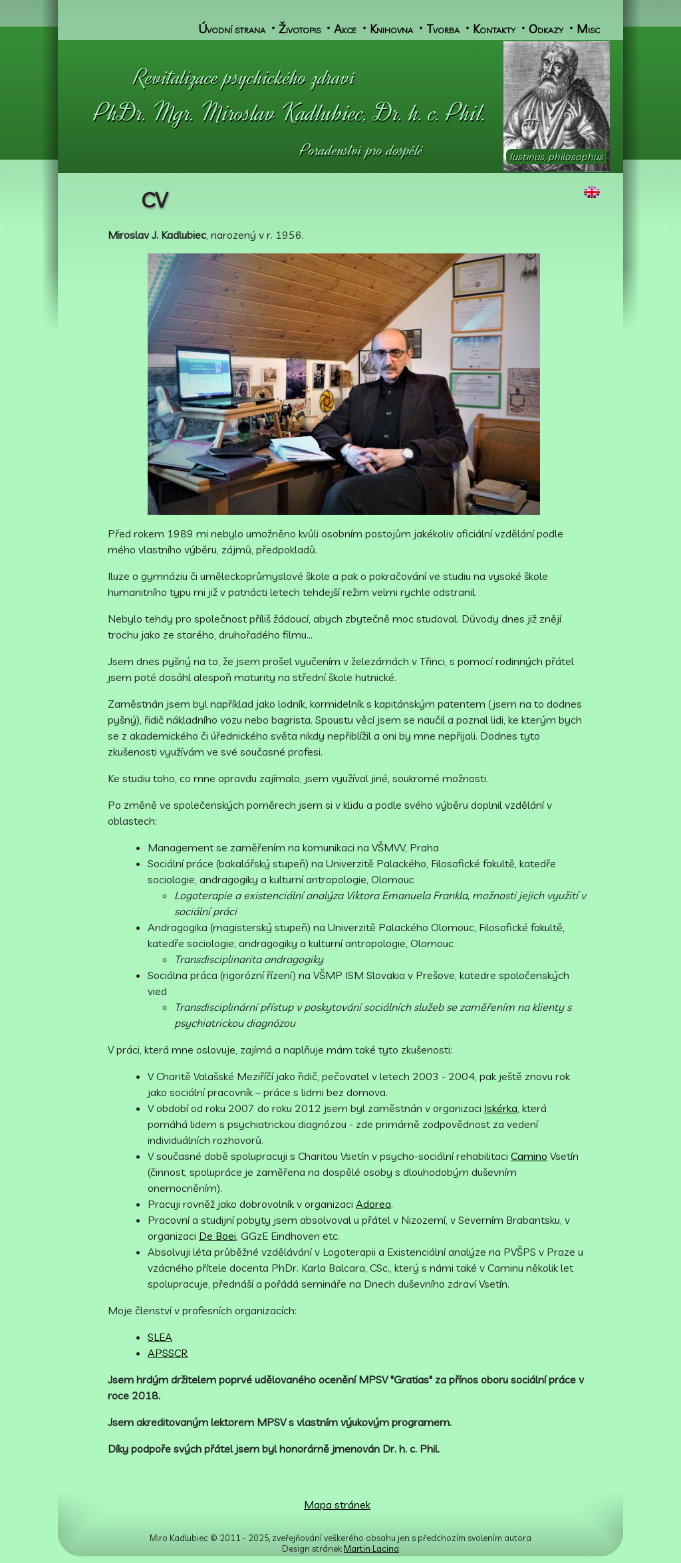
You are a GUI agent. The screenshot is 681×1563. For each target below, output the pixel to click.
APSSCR (168, 1352)
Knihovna (391, 28)
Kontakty (494, 28)
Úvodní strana (231, 28)
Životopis (300, 28)
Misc (588, 28)
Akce (345, 28)
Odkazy (546, 28)
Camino (529, 1156)
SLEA (160, 1337)
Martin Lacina (371, 1548)
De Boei (217, 1235)
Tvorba (443, 28)
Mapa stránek (337, 1504)
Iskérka (500, 1108)
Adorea (373, 1203)
